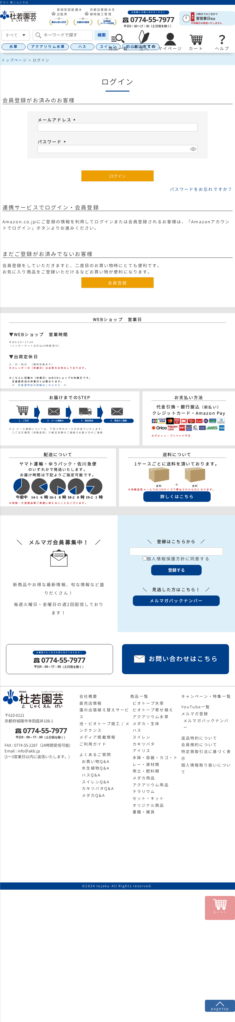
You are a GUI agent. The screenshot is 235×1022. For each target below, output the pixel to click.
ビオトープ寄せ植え (153, 710)
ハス (82, 46)
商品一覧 (139, 696)
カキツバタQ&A (98, 788)
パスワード (53, 142)
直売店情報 (90, 703)
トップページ (14, 60)
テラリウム (144, 791)
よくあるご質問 (95, 754)
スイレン (142, 737)
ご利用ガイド (93, 744)
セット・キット (148, 798)
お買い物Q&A (96, 761)
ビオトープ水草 (148, 703)
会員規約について (199, 744)
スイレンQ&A (96, 782)
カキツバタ (144, 744)
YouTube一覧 (195, 707)
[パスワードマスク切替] (193, 149)
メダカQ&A (93, 795)
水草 (13, 46)
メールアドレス (57, 120)
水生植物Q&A (96, 768)
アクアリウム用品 (151, 785)
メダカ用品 (144, 778)
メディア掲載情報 (97, 737)
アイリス (142, 750)
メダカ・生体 (146, 723)
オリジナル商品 (148, 805)
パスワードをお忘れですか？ (201, 189)
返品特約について (199, 738)
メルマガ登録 (195, 713)
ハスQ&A (91, 775)
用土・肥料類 (146, 771)
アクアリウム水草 (48, 46)
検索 (101, 35)
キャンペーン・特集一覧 (206, 696)
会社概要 (88, 696)
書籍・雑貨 (144, 812)
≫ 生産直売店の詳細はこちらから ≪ (38, 385)
